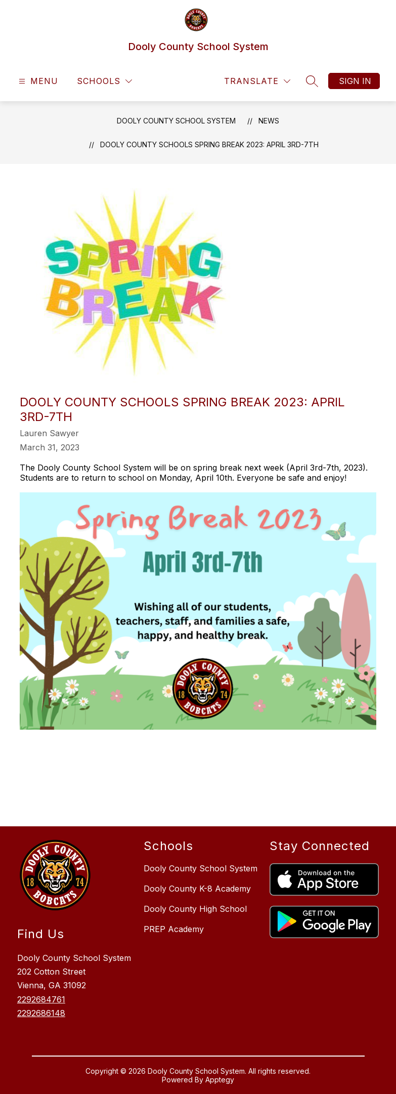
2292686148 (41, 1013)
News (268, 120)
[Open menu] (37, 81)
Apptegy (219, 1079)
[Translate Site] (257, 81)
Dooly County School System (176, 120)
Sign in (355, 81)
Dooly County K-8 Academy (197, 888)
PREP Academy (174, 929)
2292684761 (41, 999)
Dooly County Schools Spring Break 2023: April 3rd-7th (209, 144)
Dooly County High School (195, 909)
